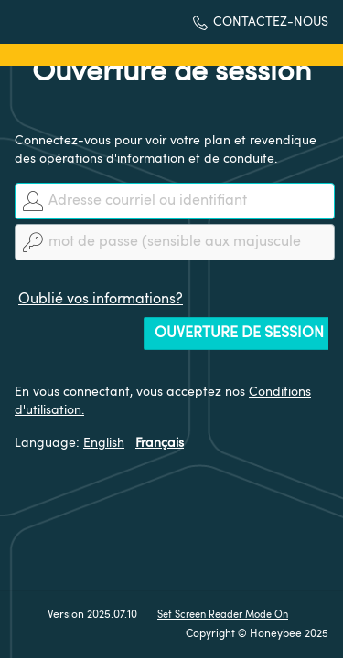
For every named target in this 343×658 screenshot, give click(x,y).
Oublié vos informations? (100, 299)
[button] (261, 22)
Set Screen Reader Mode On (222, 615)
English (103, 443)
